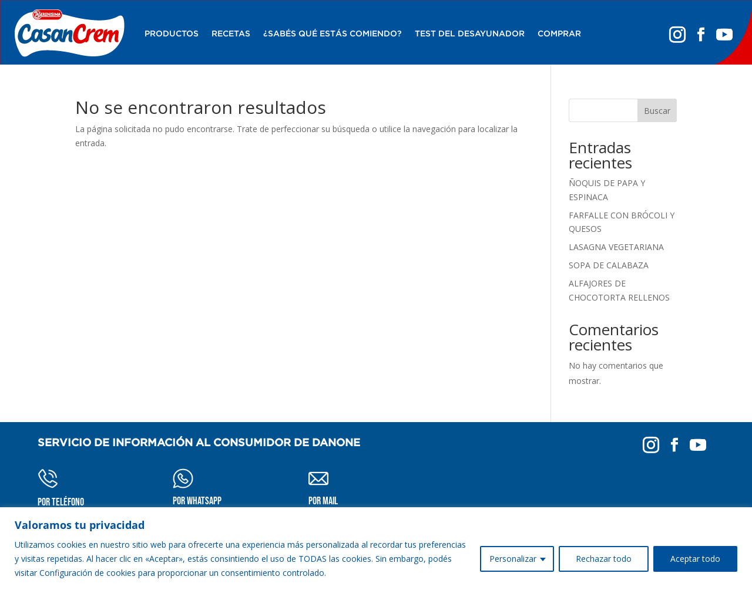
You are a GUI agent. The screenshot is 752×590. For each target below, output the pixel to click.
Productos (172, 33)
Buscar (657, 110)
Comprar (559, 33)
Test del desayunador (470, 33)
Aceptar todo (695, 558)
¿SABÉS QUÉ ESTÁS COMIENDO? (332, 33)
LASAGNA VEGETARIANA (616, 246)
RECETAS (231, 33)
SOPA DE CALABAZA (609, 265)
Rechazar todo (604, 558)
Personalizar (512, 558)
